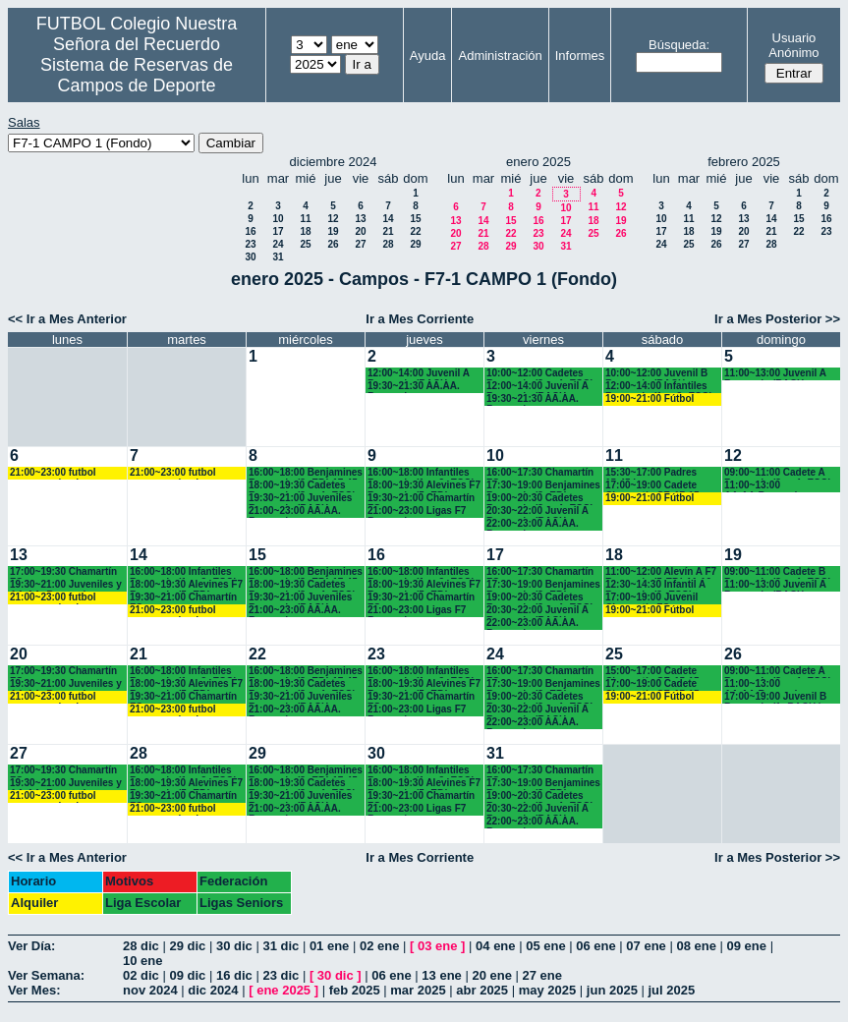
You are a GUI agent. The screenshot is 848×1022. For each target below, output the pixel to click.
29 (415, 244)
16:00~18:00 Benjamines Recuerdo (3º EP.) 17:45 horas (306, 473)
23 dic (280, 975)
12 (332, 218)
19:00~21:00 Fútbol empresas (649, 399)
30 (250, 257)
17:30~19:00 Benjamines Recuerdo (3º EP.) (543, 486)
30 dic (234, 945)
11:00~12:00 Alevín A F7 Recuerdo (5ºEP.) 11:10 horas (660, 572)
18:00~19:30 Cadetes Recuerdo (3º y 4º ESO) (302, 486)
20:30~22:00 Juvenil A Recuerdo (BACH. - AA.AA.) (537, 511)
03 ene (437, 945)
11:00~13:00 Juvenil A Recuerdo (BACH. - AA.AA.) (775, 374)
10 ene (142, 960)
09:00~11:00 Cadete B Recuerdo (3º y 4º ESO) (777, 572)
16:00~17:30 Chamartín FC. (540, 473)
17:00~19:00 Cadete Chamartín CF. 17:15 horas (652, 486)
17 (277, 231)
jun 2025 (612, 990)
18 (305, 231)
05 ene (545, 945)
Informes (580, 55)
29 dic (187, 945)
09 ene (746, 945)
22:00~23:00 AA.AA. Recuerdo (532, 524)
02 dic (141, 975)
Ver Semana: (46, 975)
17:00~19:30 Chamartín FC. (63, 572)
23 (250, 244)
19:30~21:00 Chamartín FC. (421, 498)
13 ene (441, 975)
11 (305, 218)
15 (415, 218)
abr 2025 (482, 990)
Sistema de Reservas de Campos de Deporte (136, 75)
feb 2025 (354, 990)
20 (360, 231)
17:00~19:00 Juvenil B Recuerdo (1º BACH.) (775, 697)
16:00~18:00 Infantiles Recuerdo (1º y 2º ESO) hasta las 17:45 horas (421, 473)
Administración (499, 55)
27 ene (542, 975)
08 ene (695, 945)
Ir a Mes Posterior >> (777, 319)
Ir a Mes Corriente (420, 319)
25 (305, 244)
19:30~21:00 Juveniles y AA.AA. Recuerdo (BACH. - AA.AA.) (66, 585)
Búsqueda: (679, 44)
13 (360, 218)
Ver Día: (31, 945)
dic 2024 (213, 990)
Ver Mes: (34, 990)
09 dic (187, 975)
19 (332, 231)
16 (250, 231)
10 (277, 218)
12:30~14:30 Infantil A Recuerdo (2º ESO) (655, 585)
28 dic (141, 945)
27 (360, 244)
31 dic (280, 945)
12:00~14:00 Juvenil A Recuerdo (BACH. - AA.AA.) (418, 374)
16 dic (234, 975)
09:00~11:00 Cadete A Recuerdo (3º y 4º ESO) (777, 473)
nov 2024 (150, 990)
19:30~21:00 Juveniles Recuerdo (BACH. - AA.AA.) (300, 498)
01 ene (329, 945)
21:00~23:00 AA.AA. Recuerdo (295, 511)
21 (387, 231)
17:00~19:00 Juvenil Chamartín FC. (651, 598)
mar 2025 (417, 990)
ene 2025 (283, 990)
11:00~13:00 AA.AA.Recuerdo (764, 486)
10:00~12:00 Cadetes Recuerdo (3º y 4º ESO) (540, 374)
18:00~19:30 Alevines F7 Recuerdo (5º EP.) (424, 486)
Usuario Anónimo (793, 45)
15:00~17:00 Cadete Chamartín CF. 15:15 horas (652, 671)
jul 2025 (672, 990)
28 (387, 244)
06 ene (595, 945)
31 (277, 257)
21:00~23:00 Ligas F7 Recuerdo (416, 511)
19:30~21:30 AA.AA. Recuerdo (413, 386)
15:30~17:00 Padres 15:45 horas (651, 473)
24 (277, 244)
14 (387, 218)
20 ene (491, 975)
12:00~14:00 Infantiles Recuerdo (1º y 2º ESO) (658, 386)
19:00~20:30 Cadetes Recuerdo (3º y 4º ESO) (540, 498)
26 (332, 244)
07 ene (645, 945)
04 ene (495, 945)
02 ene (379, 945)
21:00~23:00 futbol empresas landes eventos (53, 473)
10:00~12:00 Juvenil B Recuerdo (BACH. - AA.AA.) (656, 374)
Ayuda (428, 55)
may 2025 (548, 990)
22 (415, 231)
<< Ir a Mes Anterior (67, 319)
